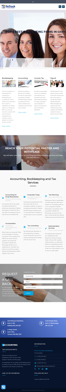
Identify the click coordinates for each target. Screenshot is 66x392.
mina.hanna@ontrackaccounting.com (45, 366)
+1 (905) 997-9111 (40, 363)
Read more (6, 126)
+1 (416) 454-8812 (41, 356)
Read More (54, 118)
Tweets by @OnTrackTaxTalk (41, 379)
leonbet (26, 235)
